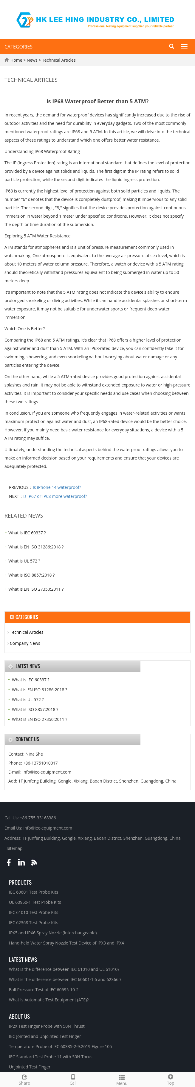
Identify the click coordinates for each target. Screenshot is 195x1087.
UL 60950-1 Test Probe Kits (35, 902)
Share (24, 1079)
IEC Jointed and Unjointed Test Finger (45, 1036)
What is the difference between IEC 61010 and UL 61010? (64, 969)
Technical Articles (58, 60)
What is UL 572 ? (24, 561)
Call (73, 1079)
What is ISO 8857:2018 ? (31, 575)
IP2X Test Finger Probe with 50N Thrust (47, 1026)
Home (16, 60)
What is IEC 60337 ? (27, 533)
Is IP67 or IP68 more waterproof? (55, 496)
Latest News (23, 959)
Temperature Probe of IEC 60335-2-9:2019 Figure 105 (60, 1046)
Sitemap (14, 848)
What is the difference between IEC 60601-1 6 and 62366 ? (65, 979)
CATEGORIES (18, 46)
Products (20, 882)
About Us (19, 1016)
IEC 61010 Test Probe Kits (33, 912)
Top (170, 1079)
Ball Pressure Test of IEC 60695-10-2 (44, 989)
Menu (122, 1079)
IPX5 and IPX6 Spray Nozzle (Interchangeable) (53, 933)
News (33, 60)
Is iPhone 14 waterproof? (57, 487)
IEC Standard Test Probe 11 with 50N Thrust (51, 1056)
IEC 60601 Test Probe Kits (33, 892)
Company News (25, 643)
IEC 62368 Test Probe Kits (33, 922)
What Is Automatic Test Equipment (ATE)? (49, 1000)
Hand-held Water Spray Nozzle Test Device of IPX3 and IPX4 (66, 943)
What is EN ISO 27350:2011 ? (36, 589)
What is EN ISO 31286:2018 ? (36, 547)
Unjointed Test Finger (29, 1067)
